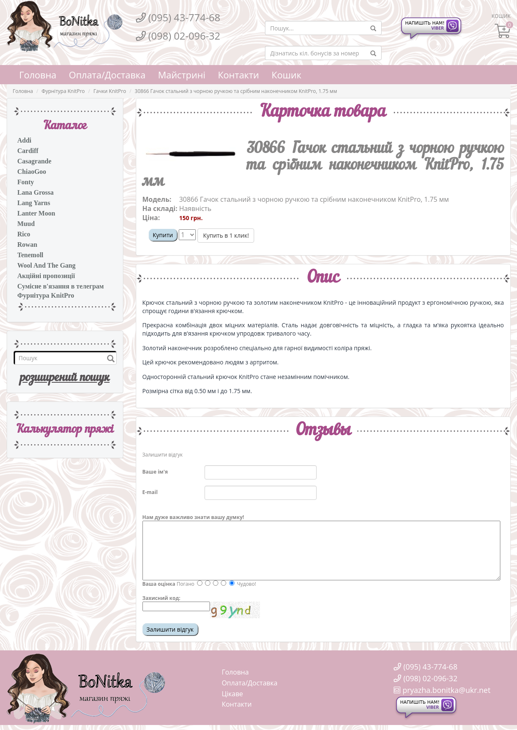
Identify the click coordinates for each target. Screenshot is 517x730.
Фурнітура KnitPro (63, 91)
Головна (37, 74)
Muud (26, 223)
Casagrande (34, 161)
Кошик (287, 74)
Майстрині (181, 74)
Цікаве (232, 693)
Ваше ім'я (155, 471)
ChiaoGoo (31, 171)
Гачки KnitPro (109, 91)
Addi (24, 140)
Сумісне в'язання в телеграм (60, 286)
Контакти (238, 74)
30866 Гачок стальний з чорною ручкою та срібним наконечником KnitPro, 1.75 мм (236, 91)
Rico (23, 234)
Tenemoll (30, 254)
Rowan (27, 244)
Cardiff (28, 150)
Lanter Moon (36, 213)
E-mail (150, 492)
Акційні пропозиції (46, 275)
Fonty (25, 182)
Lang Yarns (33, 202)
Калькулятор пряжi (65, 430)
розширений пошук (65, 378)
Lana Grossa (35, 192)
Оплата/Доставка (107, 74)
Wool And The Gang (46, 265)
